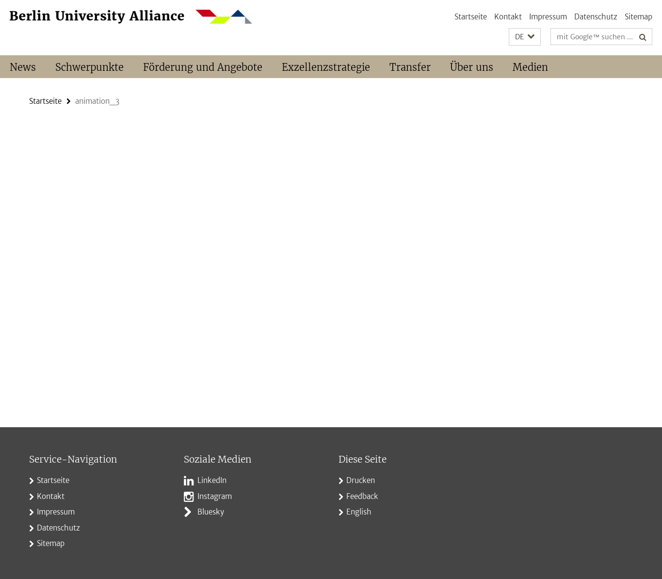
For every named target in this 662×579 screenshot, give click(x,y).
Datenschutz (595, 16)
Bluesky (210, 511)
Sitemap (638, 16)
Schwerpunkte (89, 67)
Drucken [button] (360, 480)
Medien (530, 67)
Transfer (410, 67)
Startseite (470, 16)
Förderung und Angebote (202, 67)
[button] (525, 37)
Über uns (471, 67)
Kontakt (508, 16)
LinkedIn (211, 480)
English (358, 511)
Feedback (362, 496)
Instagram (214, 496)
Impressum (548, 16)
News (23, 67)
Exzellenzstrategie (326, 67)
